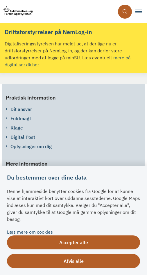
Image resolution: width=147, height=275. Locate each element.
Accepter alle (73, 242)
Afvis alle (74, 261)
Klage (16, 128)
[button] (141, 11)
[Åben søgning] (125, 12)
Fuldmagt (20, 118)
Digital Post (22, 137)
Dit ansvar (21, 109)
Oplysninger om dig (31, 146)
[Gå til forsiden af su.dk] (57, 11)
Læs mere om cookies (30, 232)
